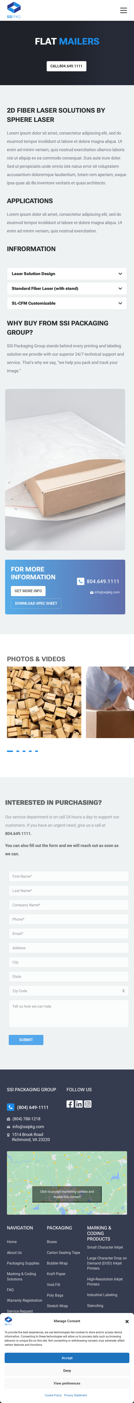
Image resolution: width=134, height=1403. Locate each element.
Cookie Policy (53, 1395)
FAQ (10, 1290)
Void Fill (53, 1285)
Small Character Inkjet (105, 1247)
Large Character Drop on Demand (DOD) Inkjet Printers (107, 1263)
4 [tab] (30, 751)
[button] (127, 1321)
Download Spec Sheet (31, 603)
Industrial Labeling (102, 1295)
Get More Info (23, 591)
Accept (67, 1358)
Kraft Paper (56, 1274)
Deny (67, 1371)
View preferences (67, 1383)
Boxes (52, 1242)
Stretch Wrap (57, 1306)
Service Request (20, 1311)
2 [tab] (17, 751)
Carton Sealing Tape (63, 1252)
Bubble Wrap (57, 1263)
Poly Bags (55, 1295)
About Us (14, 1252)
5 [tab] (36, 751)
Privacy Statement (75, 1395)
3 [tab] (24, 751)
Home (12, 1242)
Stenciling (95, 1306)
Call (66, 66)
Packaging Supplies (23, 1263)
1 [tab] (10, 751)
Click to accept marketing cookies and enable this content (67, 1194)
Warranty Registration (24, 1300)
